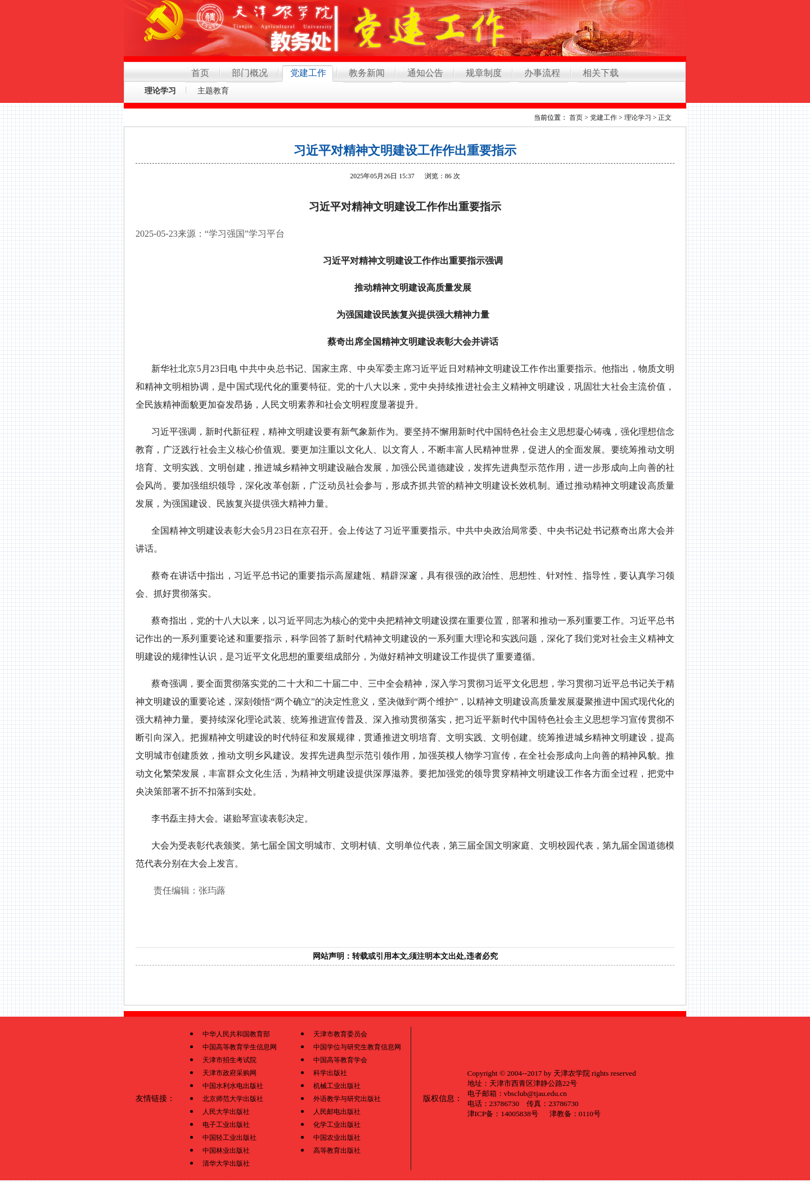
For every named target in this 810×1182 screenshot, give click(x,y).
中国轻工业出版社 (229, 1138)
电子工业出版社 (226, 1125)
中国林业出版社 (226, 1150)
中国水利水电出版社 (232, 1086)
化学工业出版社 (337, 1125)
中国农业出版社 (337, 1138)
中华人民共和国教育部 (236, 1034)
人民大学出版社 (226, 1112)
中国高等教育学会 (340, 1060)
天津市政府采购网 (229, 1073)
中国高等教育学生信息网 (239, 1047)
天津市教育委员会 (340, 1034)
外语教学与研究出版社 (347, 1099)
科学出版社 (330, 1073)
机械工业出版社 (337, 1086)
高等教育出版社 (337, 1150)
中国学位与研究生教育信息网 (357, 1047)
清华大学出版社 (226, 1163)
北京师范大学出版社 (232, 1099)
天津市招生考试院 (229, 1060)
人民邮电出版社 (337, 1112)
